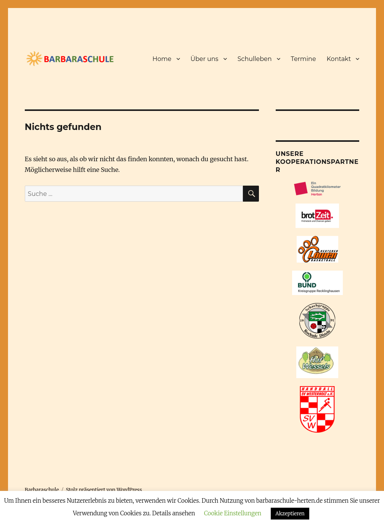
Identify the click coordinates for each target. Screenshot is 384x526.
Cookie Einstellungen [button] (232, 513)
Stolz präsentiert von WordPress (104, 490)
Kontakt (339, 59)
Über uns (205, 59)
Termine (303, 59)
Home (162, 59)
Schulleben (255, 59)
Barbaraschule (42, 490)
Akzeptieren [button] (289, 513)
